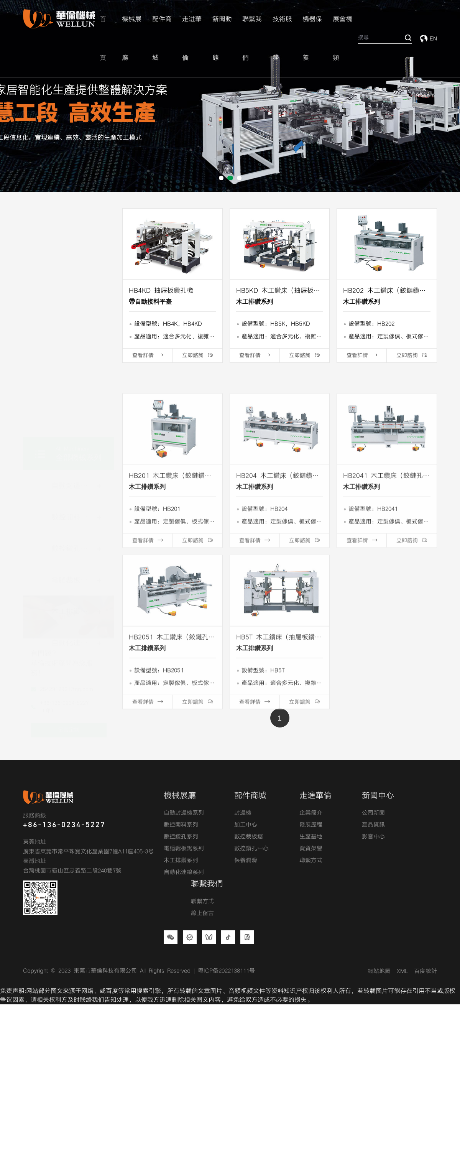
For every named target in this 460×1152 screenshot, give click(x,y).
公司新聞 (373, 813)
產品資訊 (373, 824)
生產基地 (310, 836)
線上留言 (202, 913)
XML (402, 971)
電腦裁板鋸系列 (73, 465)
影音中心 (373, 836)
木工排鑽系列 (73, 496)
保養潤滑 (245, 860)
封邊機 (242, 813)
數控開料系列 (73, 402)
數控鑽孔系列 (73, 433)
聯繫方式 (310, 860)
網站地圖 (379, 971)
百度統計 (425, 971)
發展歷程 (310, 824)
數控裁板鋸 (248, 836)
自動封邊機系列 (73, 370)
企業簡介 (310, 813)
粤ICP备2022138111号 (226, 971)
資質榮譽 (310, 848)
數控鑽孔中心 (251, 848)
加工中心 (245, 824)
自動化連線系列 (184, 872)
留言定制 (68, 656)
